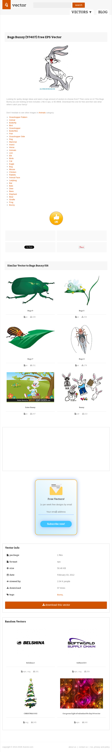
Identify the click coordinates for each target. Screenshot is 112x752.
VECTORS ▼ (81, 12)
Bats (11, 186)
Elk (10, 156)
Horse (11, 147)
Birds (11, 158)
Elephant (13, 194)
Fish (11, 133)
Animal (12, 120)
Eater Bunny (30, 407)
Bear (11, 197)
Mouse (12, 169)
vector (19, 5)
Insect (11, 144)
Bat (10, 183)
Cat (10, 161)
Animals (42, 113)
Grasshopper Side (17, 136)
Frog (11, 202)
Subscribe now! (56, 524)
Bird (11, 125)
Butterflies (13, 131)
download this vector (56, 604)
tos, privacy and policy (100, 747)
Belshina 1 (30, 663)
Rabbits (12, 175)
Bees (11, 191)
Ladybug (13, 180)
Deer (11, 188)
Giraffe (12, 199)
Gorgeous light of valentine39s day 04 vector (81, 714)
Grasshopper (14, 128)
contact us (83, 747)
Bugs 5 (81, 311)
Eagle (11, 164)
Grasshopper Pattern (18, 117)
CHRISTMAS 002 (30, 714)
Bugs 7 (30, 359)
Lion (11, 153)
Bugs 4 (81, 359)
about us (72, 747)
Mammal (13, 142)
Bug (11, 167)
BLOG (103, 12)
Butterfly (12, 123)
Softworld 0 (81, 663)
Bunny (12, 205)
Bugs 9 (30, 311)
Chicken (12, 172)
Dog (11, 139)
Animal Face (14, 177)
